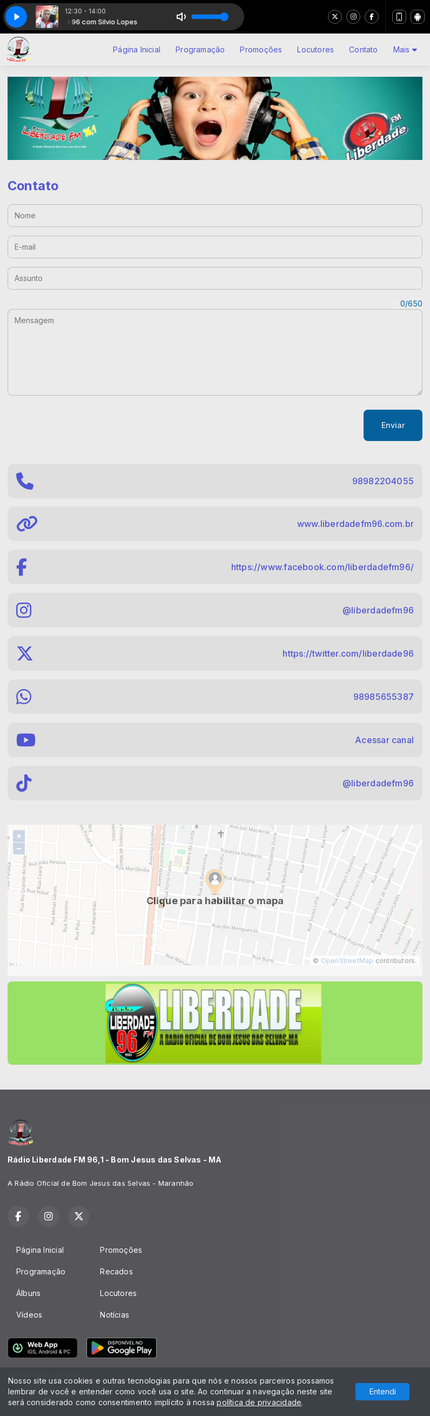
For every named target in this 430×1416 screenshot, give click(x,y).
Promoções (261, 49)
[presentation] (90, 425)
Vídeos (29, 1314)
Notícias (114, 1314)
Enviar (393, 425)
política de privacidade (259, 1402)
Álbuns (28, 1293)
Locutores (315, 49)
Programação (200, 49)
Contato (363, 49)
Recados (116, 1271)
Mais (405, 49)
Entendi (382, 1391)
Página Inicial (136, 49)
